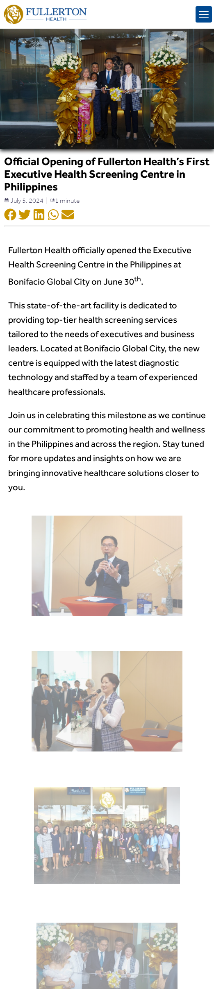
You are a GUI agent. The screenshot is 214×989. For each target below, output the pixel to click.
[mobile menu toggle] (204, 14)
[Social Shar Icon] (10, 215)
